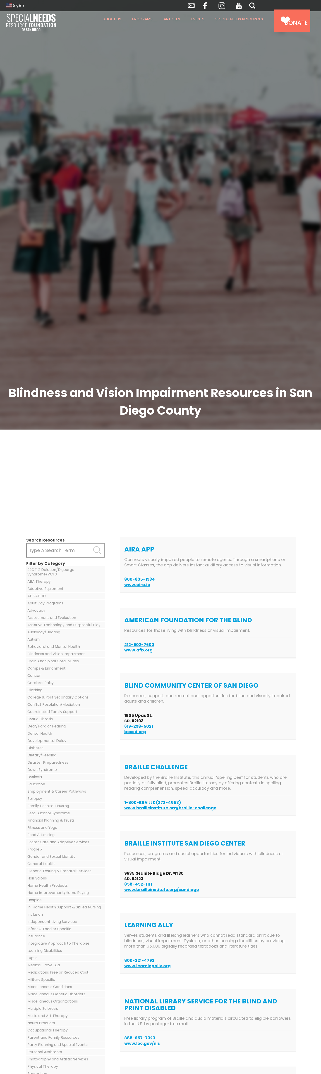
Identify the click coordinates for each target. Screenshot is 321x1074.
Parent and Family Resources (53, 1037)
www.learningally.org (147, 966)
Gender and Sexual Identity (51, 856)
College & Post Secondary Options (58, 697)
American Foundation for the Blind (188, 620)
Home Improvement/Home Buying (58, 892)
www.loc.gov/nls (142, 1043)
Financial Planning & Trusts (51, 820)
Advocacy (36, 610)
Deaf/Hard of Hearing (46, 726)
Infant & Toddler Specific (49, 928)
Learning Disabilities (44, 950)
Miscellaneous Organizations (52, 1001)
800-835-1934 (139, 579)
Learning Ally (148, 925)
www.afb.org (138, 650)
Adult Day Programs (45, 603)
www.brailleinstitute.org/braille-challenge (170, 808)
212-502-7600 (139, 644)
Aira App (139, 549)
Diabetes (35, 748)
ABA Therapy (39, 581)
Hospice (34, 900)
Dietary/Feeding (41, 755)
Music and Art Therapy (47, 1015)
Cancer (34, 675)
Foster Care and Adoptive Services (58, 842)
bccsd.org (135, 731)
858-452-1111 (138, 884)
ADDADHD (36, 596)
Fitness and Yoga (42, 827)
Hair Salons (37, 878)
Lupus (32, 957)
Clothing (34, 690)
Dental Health (39, 733)
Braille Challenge (156, 767)
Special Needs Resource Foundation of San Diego (43, 23)
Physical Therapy (42, 1066)
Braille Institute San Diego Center (184, 843)
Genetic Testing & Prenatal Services (59, 871)
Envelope (191, 5)
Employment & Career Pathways (56, 791)
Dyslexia (34, 776)
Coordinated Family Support (52, 711)
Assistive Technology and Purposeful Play (64, 624)
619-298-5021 (138, 726)
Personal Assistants (44, 1052)
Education (36, 784)
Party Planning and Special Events (57, 1044)
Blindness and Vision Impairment (56, 653)
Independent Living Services (52, 921)
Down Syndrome (42, 769)
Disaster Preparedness (47, 762)
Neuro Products (41, 1023)
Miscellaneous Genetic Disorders (56, 994)
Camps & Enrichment (46, 668)
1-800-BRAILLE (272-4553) (152, 802)
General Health (41, 863)
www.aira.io (137, 584)
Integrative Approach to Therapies (58, 943)
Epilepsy (34, 798)
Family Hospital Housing (48, 805)
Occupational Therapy (47, 1030)
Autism (33, 639)
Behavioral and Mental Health (53, 646)
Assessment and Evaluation (51, 617)
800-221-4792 (139, 960)
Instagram (221, 5)
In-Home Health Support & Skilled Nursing (64, 907)
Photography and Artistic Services (57, 1059)
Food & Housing (41, 834)
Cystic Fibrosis (40, 719)
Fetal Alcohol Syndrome (48, 813)
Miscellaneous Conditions (49, 986)
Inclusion (35, 914)
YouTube (238, 5)
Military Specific (41, 979)
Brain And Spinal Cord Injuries (53, 661)
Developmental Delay (46, 740)
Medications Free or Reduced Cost (58, 972)
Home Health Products (47, 885)
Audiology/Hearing (43, 632)
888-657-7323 (139, 1038)
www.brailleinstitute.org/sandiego (161, 889)
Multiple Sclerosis (42, 1008)
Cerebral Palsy (40, 682)
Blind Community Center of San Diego (191, 685)
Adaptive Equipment (45, 588)
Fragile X (35, 849)
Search (252, 5)
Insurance (36, 936)
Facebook (204, 5)
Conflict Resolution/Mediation (53, 704)
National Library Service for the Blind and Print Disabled (200, 1004)
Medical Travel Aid (43, 965)
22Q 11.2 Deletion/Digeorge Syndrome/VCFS (50, 572)
